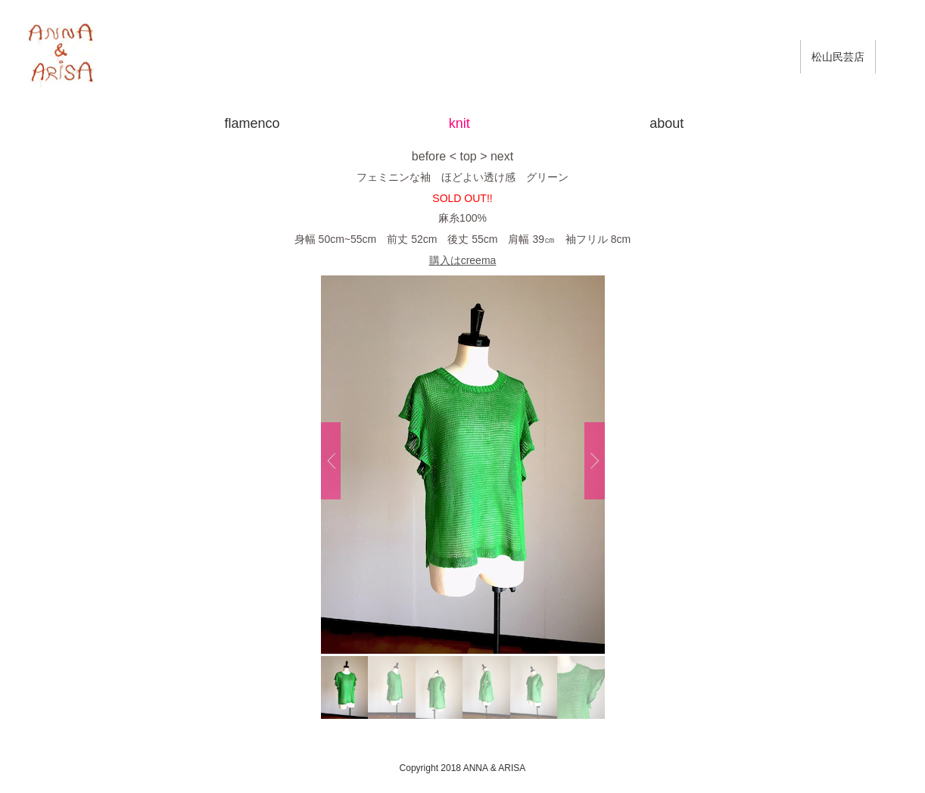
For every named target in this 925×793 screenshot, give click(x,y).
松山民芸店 (837, 57)
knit (459, 123)
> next (496, 156)
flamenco (251, 123)
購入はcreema (463, 260)
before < (434, 156)
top (468, 156)
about (666, 123)
